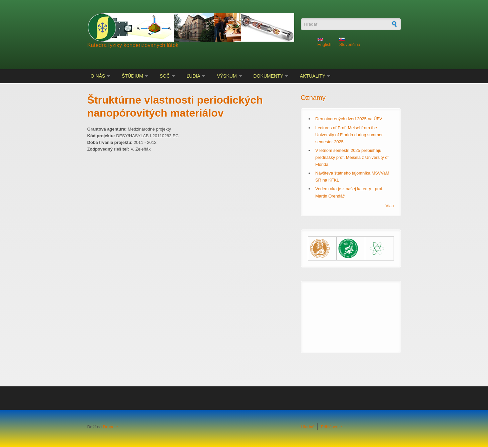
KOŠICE (351, 313)
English (325, 42)
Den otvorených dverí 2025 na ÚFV (348, 118)
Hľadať (307, 426)
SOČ (165, 76)
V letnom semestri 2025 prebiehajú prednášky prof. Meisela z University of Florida (352, 157)
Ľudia (193, 76)
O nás (98, 76)
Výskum (226, 76)
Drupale (110, 426)
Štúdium (132, 76)
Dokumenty (268, 76)
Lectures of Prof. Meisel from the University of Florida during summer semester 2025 (349, 134)
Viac (390, 205)
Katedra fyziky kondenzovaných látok (133, 45)
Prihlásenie (331, 426)
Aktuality (312, 76)
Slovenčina (349, 42)
